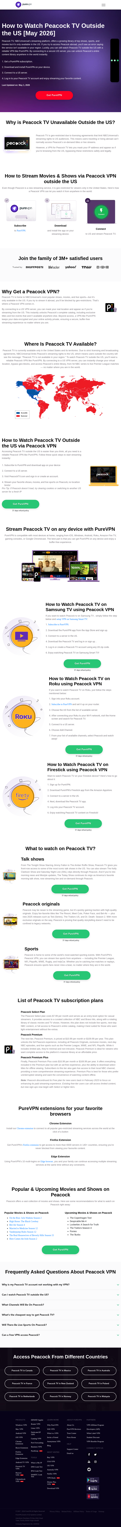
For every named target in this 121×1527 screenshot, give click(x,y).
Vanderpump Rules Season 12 (22, 1232)
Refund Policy (67, 1511)
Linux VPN (35, 1428)
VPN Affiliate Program (95, 1425)
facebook (89, 1455)
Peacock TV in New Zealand (60, 1384)
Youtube (89, 1462)
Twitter (95, 1455)
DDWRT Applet (37, 1420)
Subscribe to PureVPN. (58, 624)
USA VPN (51, 1461)
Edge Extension (21, 1458)
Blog (49, 1446)
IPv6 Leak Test (36, 1471)
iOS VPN (19, 1437)
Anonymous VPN (53, 1441)
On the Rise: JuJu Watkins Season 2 (25, 1218)
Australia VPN (52, 1470)
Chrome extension (25, 1128)
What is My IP (36, 1463)
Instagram (95, 1462)
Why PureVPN (52, 1425)
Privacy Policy (55, 1511)
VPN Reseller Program (95, 1441)
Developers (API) (93, 1429)
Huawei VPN (18, 1474)
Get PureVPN (54, 95)
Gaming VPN (36, 1439)
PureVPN (21, 230)
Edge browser (47, 1161)
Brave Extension (22, 1448)
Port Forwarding (37, 1443)
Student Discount (93, 1437)
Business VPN (36, 1447)
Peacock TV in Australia (99, 1371)
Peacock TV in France (22, 1384)
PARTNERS (91, 1420)
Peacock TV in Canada (22, 1371)
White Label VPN (93, 1433)
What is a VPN (52, 1433)
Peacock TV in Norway (60, 1397)
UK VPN (50, 1466)
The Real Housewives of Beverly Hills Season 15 (31, 1235)
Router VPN (35, 1424)
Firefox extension (31, 1145)
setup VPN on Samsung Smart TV (72, 619)
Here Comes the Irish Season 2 (23, 1239)
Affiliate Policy (78, 1511)
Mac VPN (19, 1429)
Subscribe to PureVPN (62, 704)
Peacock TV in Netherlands (22, 1397)
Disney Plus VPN (51, 1483)
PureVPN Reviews (74, 1429)
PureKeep (34, 1451)
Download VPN (53, 1488)
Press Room (71, 1437)
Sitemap (101, 1511)
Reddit (89, 1469)
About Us (70, 1425)
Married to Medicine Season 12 (23, 1228)
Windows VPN (21, 1425)
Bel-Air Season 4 (17, 1225)
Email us (70, 1453)
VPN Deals (51, 1478)
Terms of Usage (91, 1511)
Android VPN (21, 1433)
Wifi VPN (51, 1429)
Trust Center (71, 1433)
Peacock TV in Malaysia (99, 1397)
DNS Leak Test (36, 1467)
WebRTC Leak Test (36, 1476)
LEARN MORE (53, 1420)
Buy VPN (51, 1457)
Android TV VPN (22, 1462)
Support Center (72, 1449)
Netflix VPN (52, 1474)
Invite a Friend (52, 1437)
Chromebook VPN (20, 1480)
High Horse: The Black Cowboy (23, 1221)
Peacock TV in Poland (99, 1384)
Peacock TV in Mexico (60, 1371)
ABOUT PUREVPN (74, 1420)
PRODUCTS (20, 1420)
